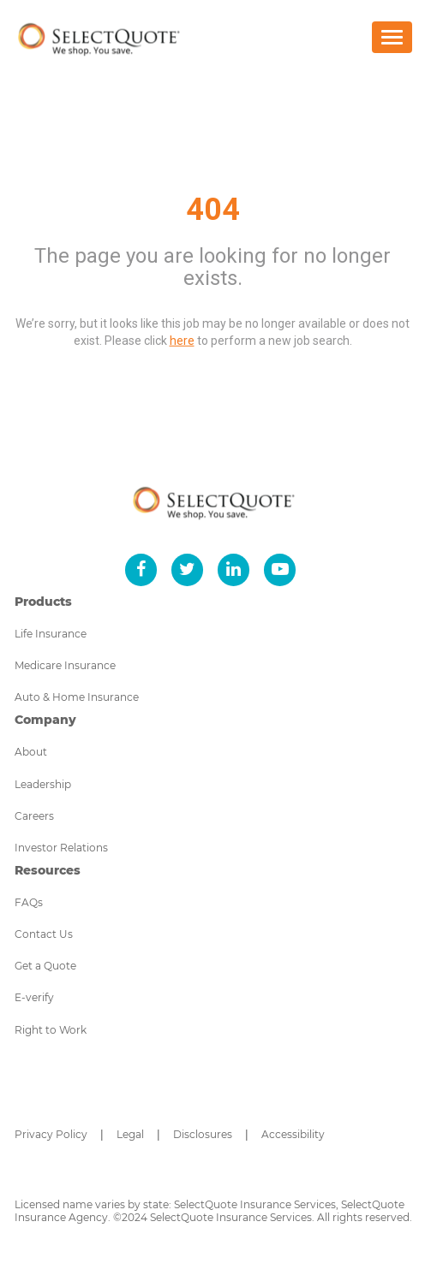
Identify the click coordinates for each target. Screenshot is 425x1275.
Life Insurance (51, 633)
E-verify (34, 997)
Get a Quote (45, 965)
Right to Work (51, 1029)
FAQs (29, 902)
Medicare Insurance (65, 665)
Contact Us (44, 934)
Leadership (43, 784)
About (31, 751)
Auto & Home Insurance (77, 697)
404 (213, 210)
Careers (34, 815)
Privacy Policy (51, 1134)
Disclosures (202, 1134)
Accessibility (293, 1134)
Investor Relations (61, 847)
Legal (130, 1134)
